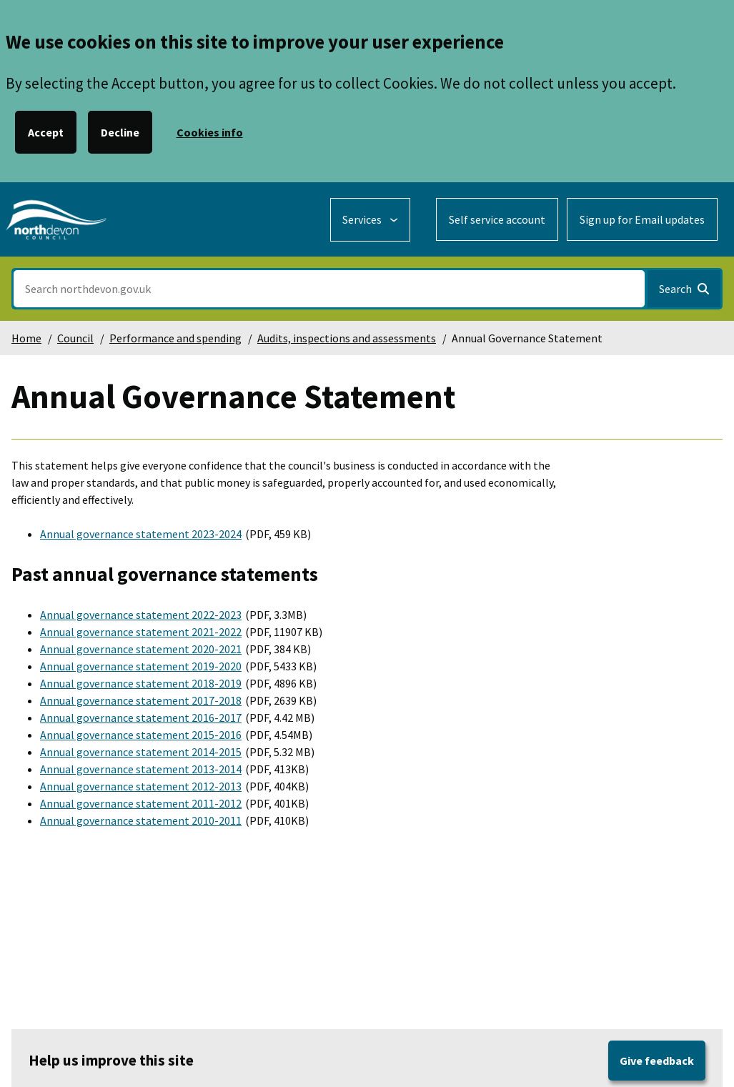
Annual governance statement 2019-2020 (141, 666)
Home (26, 338)
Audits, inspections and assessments (346, 338)
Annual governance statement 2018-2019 (141, 683)
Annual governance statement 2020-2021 (141, 649)
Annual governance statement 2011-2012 (141, 803)
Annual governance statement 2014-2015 (141, 752)
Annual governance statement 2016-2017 (141, 717)
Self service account (497, 219)
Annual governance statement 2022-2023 (141, 614)
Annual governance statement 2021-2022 (141, 632)
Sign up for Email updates (642, 219)
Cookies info (210, 132)
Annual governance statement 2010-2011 (141, 820)
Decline (120, 132)
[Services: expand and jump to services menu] (370, 220)
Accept (46, 132)
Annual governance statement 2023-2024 (141, 534)
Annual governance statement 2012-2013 (141, 786)
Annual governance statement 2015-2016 (141, 735)
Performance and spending (175, 338)
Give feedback (657, 1060)
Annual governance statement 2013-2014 (141, 769)
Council (75, 338)
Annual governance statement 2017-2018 (141, 700)
